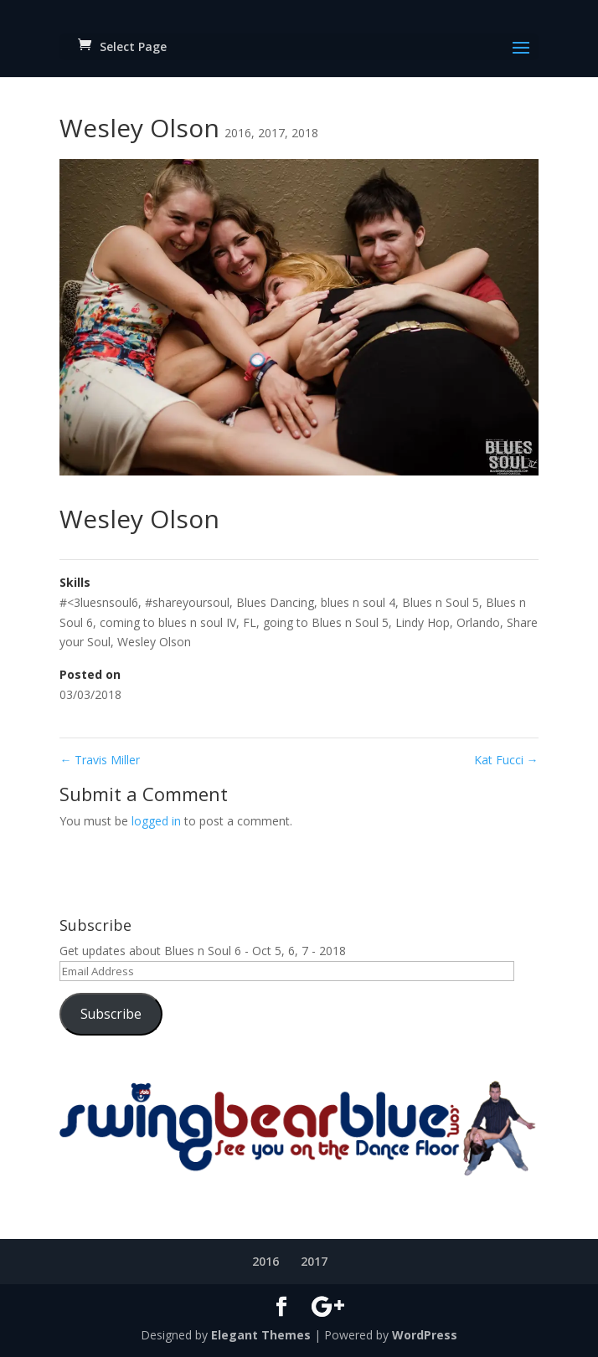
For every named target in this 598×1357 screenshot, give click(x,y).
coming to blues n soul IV (168, 622)
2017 (271, 133)
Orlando (478, 622)
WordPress (424, 1335)
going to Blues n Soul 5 (326, 622)
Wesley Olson (154, 642)
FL (249, 622)
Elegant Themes (261, 1335)
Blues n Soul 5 (440, 602)
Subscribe (111, 1014)
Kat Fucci (506, 760)
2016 (237, 133)
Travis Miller (99, 760)
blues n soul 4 (358, 602)
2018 (304, 133)
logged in (156, 821)
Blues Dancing (275, 602)
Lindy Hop (422, 622)
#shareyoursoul (187, 602)
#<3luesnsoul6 (98, 602)
